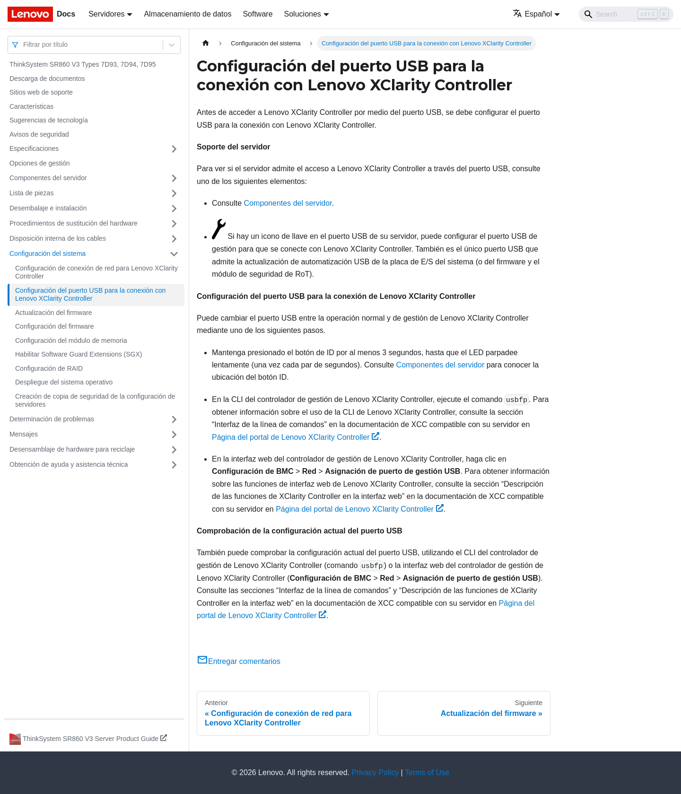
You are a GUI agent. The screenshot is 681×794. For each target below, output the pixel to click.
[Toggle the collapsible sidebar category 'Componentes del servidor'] (174, 178)
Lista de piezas (31, 193)
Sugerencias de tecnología (48, 120)
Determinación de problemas (51, 419)
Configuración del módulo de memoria (71, 340)
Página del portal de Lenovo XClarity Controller (295, 437)
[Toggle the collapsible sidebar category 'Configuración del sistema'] (174, 254)
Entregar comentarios (238, 661)
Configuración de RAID (49, 368)
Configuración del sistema (47, 253)
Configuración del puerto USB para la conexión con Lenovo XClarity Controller (90, 295)
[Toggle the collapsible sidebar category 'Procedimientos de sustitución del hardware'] (174, 223)
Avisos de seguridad (39, 134)
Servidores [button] (106, 14)
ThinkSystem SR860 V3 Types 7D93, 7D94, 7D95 (82, 64)
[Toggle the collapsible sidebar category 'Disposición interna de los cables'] (174, 238)
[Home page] (206, 43)
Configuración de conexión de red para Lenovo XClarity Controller (96, 272)
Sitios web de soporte (41, 92)
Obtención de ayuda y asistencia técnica (68, 464)
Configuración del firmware (54, 326)
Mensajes (23, 434)
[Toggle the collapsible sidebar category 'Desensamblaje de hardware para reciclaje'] (174, 449)
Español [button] (532, 14)
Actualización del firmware (53, 312)
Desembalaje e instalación (48, 208)
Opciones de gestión (39, 163)
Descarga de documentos (47, 78)
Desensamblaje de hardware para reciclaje (72, 449)
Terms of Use (427, 772)
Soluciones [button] (302, 14)
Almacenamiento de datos (187, 14)
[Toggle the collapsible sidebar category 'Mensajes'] (174, 434)
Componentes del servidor (48, 178)
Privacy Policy (375, 772)
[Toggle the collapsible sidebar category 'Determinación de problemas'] (174, 419)
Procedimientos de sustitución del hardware (73, 223)
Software (257, 14)
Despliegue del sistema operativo (64, 382)
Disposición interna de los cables (57, 238)
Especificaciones (34, 148)
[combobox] (24, 44)
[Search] (626, 14)
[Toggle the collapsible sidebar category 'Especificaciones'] (174, 149)
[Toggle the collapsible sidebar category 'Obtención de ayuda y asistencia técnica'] (174, 464)
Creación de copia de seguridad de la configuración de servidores (95, 401)
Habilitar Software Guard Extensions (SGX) (78, 354)
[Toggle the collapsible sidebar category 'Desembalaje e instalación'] (174, 208)
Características (31, 106)
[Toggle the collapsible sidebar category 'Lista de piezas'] (174, 193)
